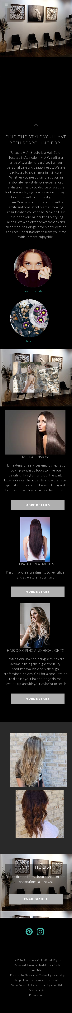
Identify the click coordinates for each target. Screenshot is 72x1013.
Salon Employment (46, 985)
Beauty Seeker (37, 990)
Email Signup (36, 899)
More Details (38, 505)
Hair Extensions (35, 457)
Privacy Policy (37, 995)
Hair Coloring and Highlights (35, 651)
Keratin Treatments (35, 564)
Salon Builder (19, 985)
